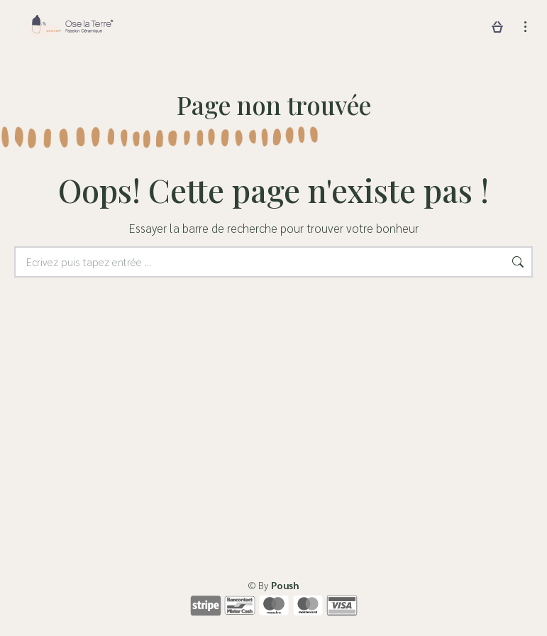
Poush (285, 585)
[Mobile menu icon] (525, 26)
